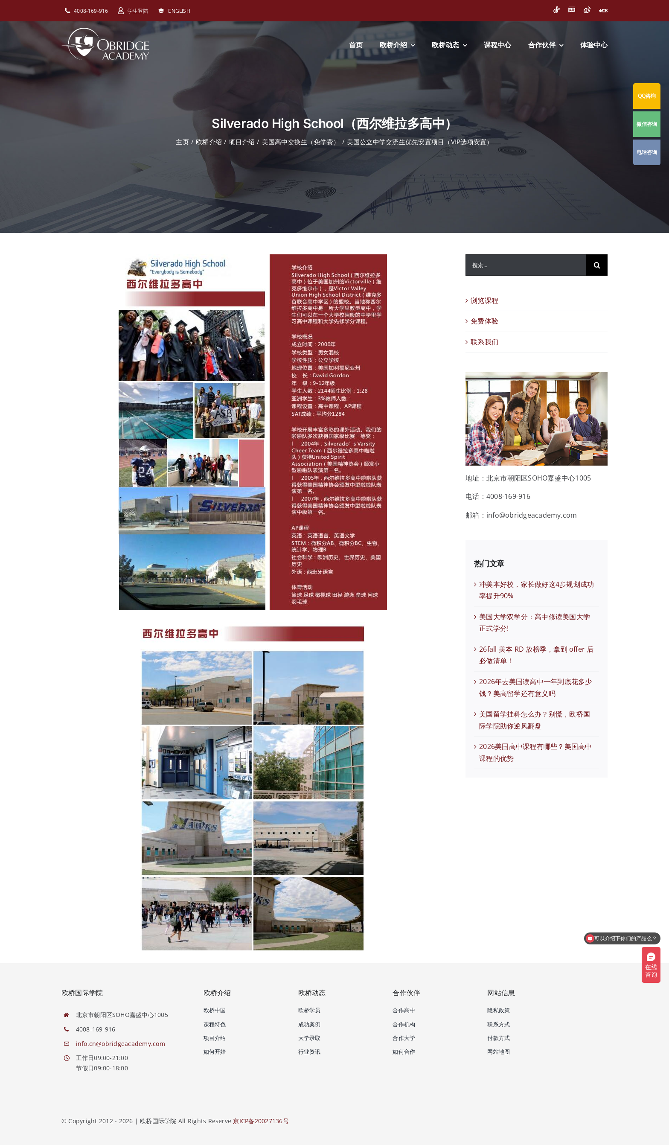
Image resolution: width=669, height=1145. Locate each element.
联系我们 (484, 342)
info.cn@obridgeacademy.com (120, 1044)
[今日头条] (571, 9)
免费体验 (484, 321)
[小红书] (603, 10)
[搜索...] (525, 265)
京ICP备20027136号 (260, 1121)
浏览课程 (484, 300)
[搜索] (597, 265)
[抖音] (556, 9)
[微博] (587, 9)
